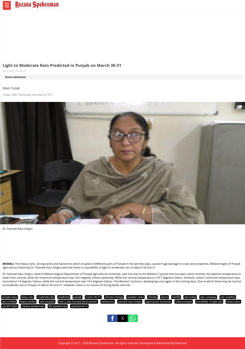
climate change (114, 297)
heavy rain (27, 297)
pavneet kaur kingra (129, 301)
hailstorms (107, 301)
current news (10, 306)
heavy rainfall (28, 301)
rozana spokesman (33, 306)
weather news (135, 297)
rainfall (176, 297)
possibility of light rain (209, 301)
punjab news (9, 297)
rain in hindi (9, 301)
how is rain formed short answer (78, 301)
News (6, 88)
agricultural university (158, 301)
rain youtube (47, 301)
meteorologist (183, 301)
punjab (77, 297)
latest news (233, 301)
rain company (208, 297)
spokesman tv (79, 306)
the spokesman (57, 306)
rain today (190, 297)
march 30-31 (93, 297)
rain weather (227, 297)
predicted (63, 297)
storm (164, 297)
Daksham (181, 343)
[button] (112, 318)
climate (152, 297)
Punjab (15, 88)
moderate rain (45, 297)
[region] (122, 35)
